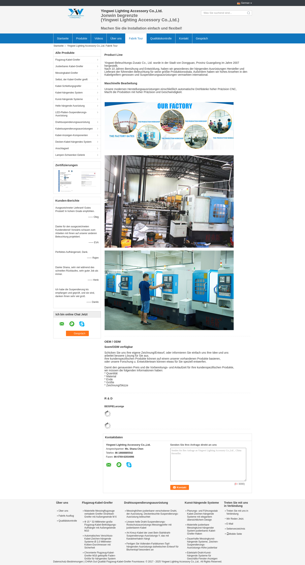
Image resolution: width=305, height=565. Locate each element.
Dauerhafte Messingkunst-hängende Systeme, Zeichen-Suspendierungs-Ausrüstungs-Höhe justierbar (202, 543)
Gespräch (202, 38)
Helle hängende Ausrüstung (70, 105)
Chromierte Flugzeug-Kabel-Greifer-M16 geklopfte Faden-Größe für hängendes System (100, 555)
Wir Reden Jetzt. (234, 518)
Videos (99, 38)
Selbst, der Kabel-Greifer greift (71, 79)
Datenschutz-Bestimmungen (68, 561)
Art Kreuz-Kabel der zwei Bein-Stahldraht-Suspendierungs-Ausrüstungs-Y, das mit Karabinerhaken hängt (148, 535)
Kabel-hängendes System (69, 92)
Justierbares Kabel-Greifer (69, 66)
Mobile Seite (234, 534)
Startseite (63, 38)
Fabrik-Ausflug (66, 515)
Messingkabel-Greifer (66, 73)
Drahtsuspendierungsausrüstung (72, 122)
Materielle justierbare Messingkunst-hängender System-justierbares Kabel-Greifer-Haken (201, 529)
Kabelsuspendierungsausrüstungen (74, 128)
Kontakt (183, 38)
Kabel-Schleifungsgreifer (68, 86)
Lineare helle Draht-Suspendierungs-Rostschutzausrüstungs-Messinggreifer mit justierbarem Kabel (148, 524)
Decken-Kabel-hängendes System (73, 141)
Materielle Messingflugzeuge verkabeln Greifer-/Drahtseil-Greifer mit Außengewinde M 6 (100, 513)
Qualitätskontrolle (161, 38)
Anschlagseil (62, 148)
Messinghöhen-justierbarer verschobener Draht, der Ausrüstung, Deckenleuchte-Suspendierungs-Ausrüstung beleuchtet (152, 513)
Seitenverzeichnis (236, 528)
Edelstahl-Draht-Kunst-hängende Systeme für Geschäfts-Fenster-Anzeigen (202, 555)
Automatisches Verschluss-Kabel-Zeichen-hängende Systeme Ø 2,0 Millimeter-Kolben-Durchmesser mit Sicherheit (98, 541)
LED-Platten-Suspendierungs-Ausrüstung (71, 114)
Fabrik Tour (136, 38)
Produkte (81, 38)
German (245, 3)
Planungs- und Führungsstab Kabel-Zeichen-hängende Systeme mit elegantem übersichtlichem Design (202, 515)
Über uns (116, 38)
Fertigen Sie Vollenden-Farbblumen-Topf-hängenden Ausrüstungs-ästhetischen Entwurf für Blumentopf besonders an (152, 546)
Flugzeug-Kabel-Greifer (67, 59)
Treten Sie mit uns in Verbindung (237, 512)
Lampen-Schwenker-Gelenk (70, 155)
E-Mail (230, 523)
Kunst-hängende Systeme (69, 99)
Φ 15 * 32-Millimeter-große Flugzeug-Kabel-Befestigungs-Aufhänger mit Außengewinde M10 (100, 526)
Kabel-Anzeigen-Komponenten (71, 135)
